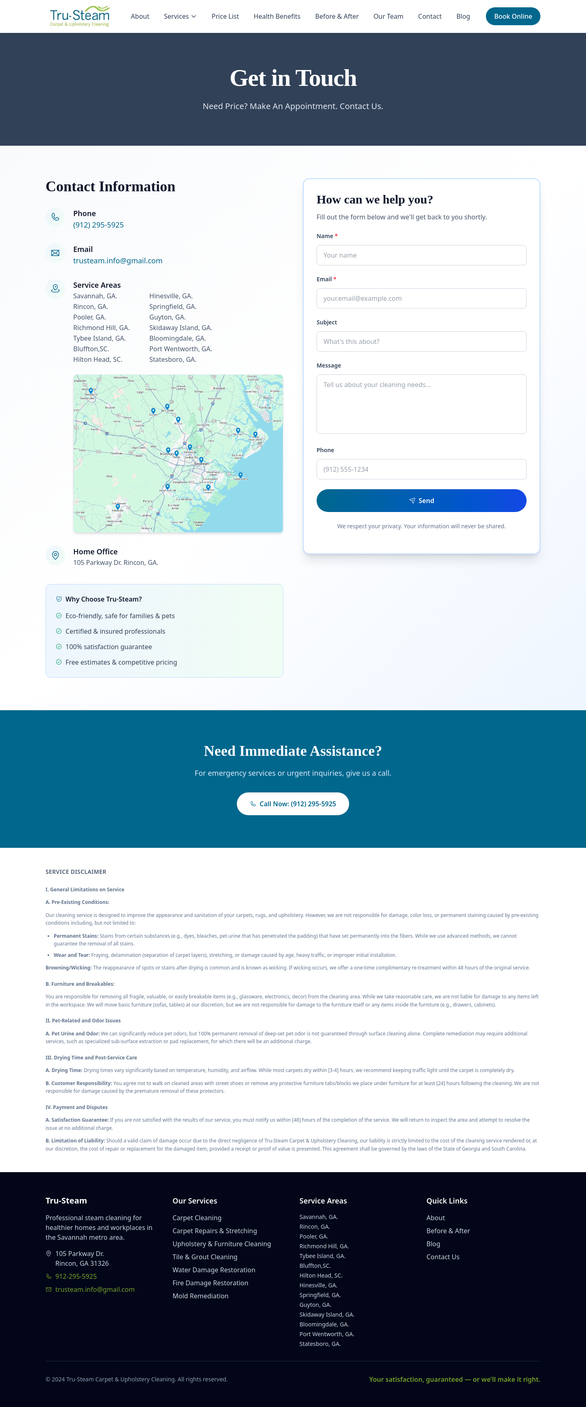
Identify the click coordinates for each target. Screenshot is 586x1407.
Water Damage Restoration (214, 1269)
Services (180, 16)
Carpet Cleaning (197, 1217)
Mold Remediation (201, 1295)
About (140, 16)
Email (327, 279)
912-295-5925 (71, 1276)
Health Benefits (277, 16)
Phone (325, 450)
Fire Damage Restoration (210, 1282)
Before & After (337, 16)
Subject (327, 322)
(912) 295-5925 (98, 225)
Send (421, 500)
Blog (463, 16)
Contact (430, 16)
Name (327, 236)
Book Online (513, 16)
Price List (225, 16)
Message (329, 365)
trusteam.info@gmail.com (118, 260)
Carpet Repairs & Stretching (215, 1230)
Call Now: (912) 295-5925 (293, 803)
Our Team (389, 16)
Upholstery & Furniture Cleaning (222, 1243)
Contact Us (442, 1256)
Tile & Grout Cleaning (205, 1256)
